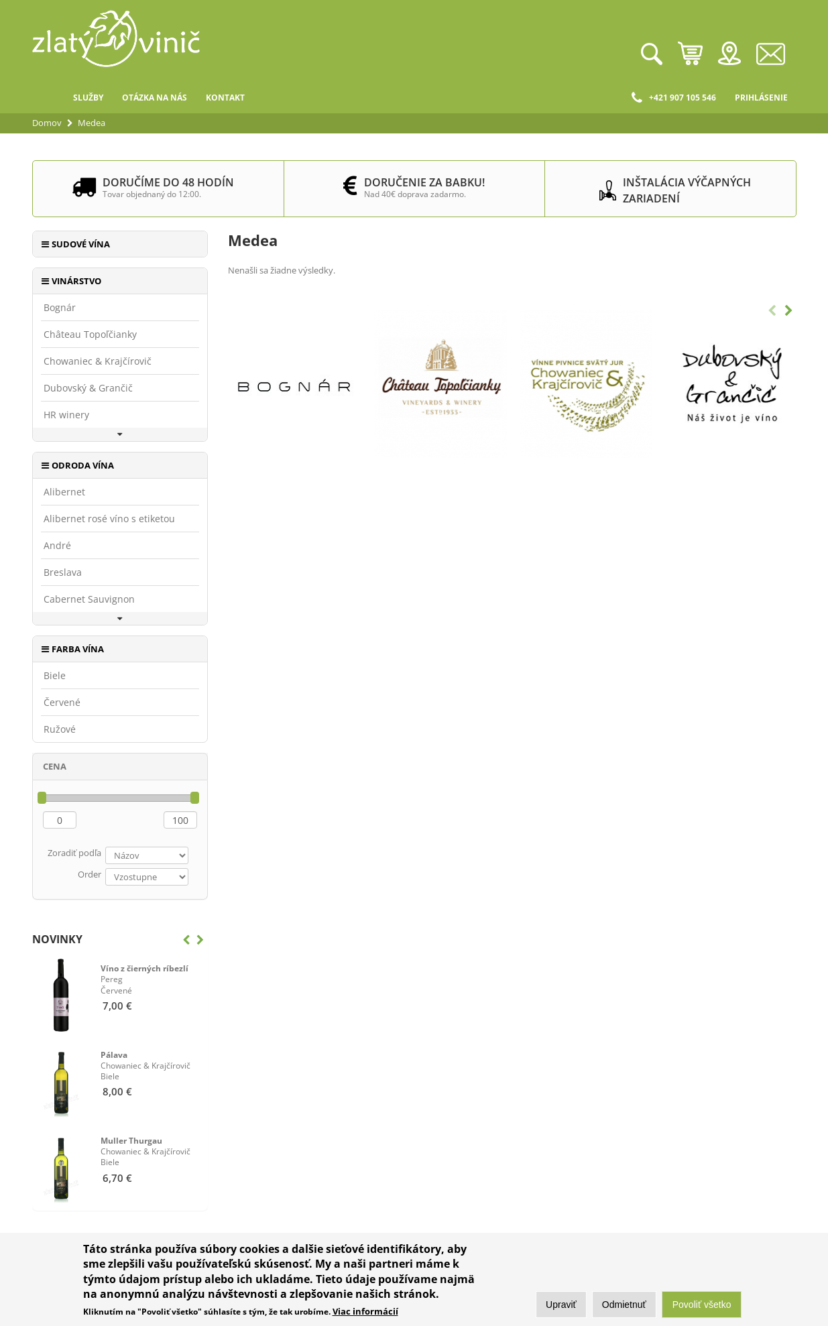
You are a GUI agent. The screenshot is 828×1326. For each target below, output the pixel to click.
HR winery (66, 415)
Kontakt (225, 97)
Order (89, 874)
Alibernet (64, 492)
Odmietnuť (624, 1305)
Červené (62, 702)
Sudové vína (81, 244)
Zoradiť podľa (74, 853)
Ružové (60, 729)
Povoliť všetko (701, 1305)
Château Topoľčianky (90, 334)
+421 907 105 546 (674, 98)
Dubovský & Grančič (88, 388)
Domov (47, 97)
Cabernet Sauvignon (89, 599)
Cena (54, 766)
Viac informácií (365, 1312)
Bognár (60, 307)
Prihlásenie (761, 97)
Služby (88, 97)
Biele (55, 675)
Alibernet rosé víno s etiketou (109, 519)
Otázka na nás (154, 97)
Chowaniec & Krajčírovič (98, 361)
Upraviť (561, 1305)
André (57, 545)
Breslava (63, 572)
